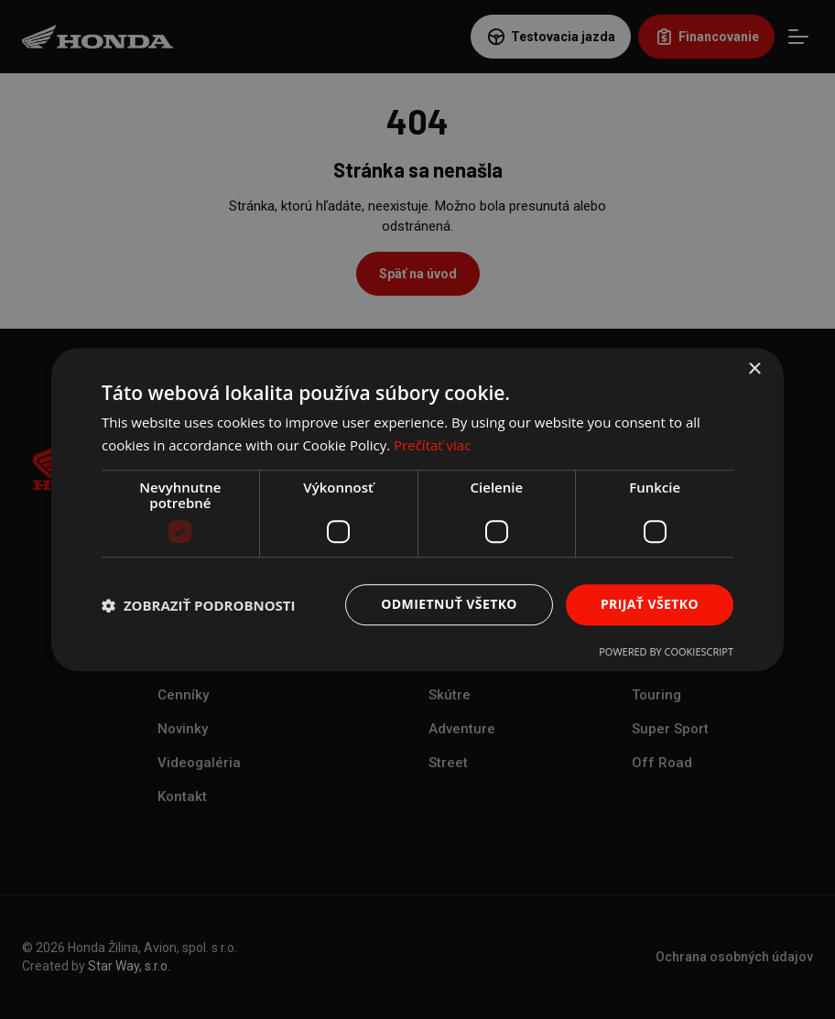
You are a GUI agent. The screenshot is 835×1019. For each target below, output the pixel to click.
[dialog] (417, 509)
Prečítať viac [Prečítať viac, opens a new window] (432, 445)
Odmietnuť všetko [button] (449, 604)
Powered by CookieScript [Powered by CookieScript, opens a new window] (666, 651)
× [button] (754, 369)
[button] (199, 605)
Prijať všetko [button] (650, 604)
